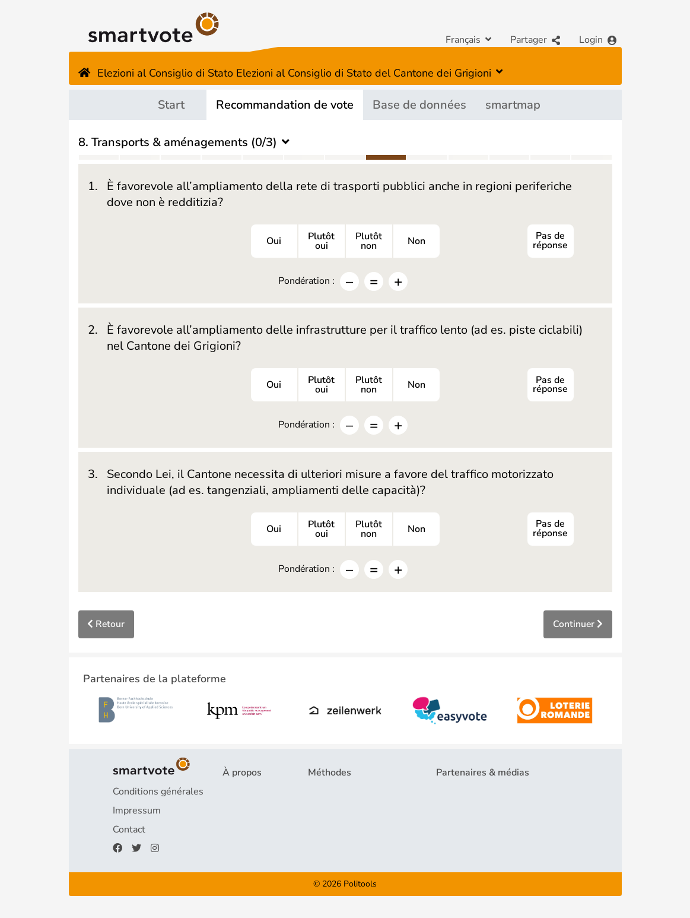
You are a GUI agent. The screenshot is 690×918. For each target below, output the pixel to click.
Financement (250, 832)
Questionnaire (338, 794)
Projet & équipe (255, 794)
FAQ (231, 813)
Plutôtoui (321, 241)
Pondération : (306, 281)
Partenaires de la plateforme (497, 794)
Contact (129, 832)
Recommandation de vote (285, 105)
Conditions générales (158, 794)
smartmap (512, 105)
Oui (273, 241)
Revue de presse (472, 813)
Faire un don (248, 851)
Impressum (137, 813)
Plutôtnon (368, 241)
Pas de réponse (550, 241)
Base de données (419, 105)
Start (171, 105)
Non (416, 241)
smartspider (334, 832)
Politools (360, 886)
